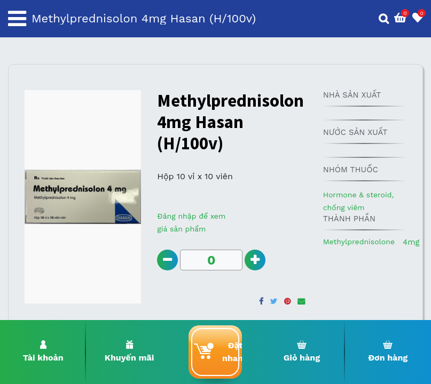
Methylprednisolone (359, 241)
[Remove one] (167, 260)
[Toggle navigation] (17, 18)
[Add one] (255, 260)
